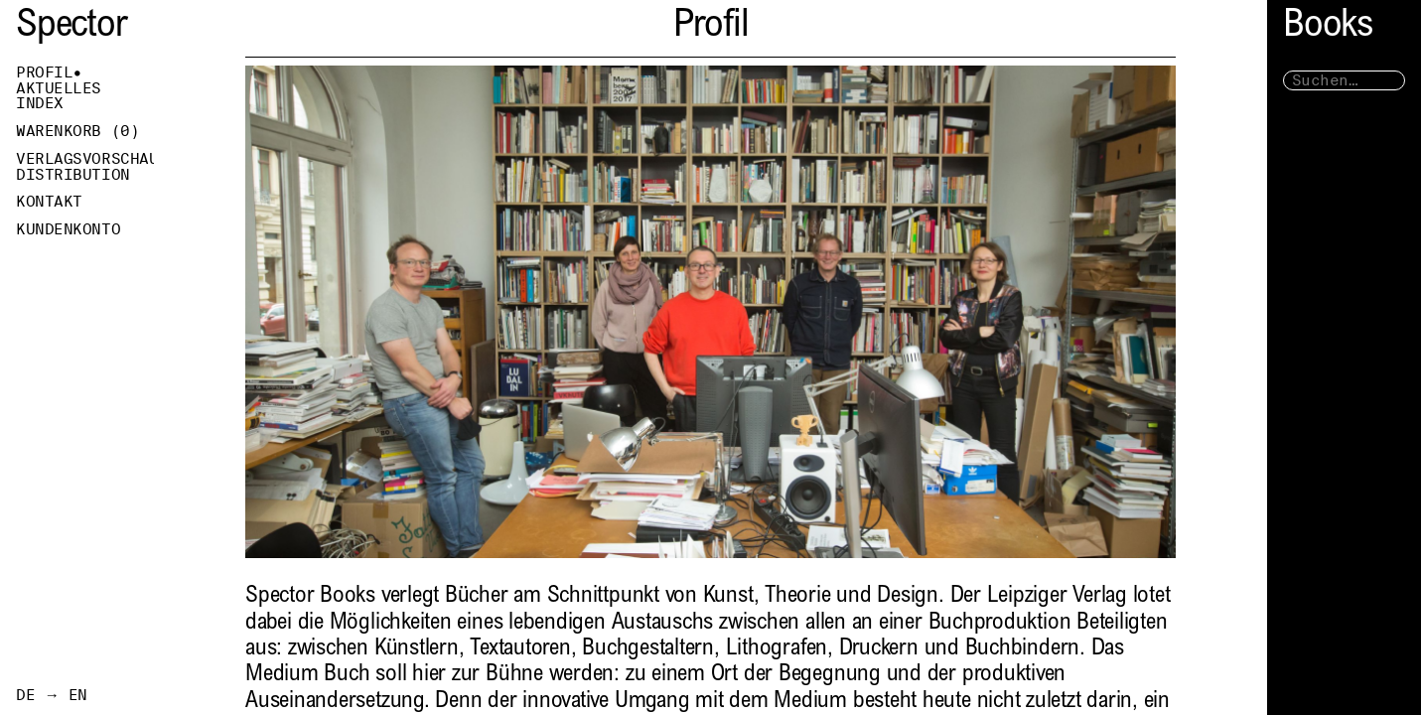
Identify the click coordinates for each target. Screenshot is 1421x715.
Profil (44, 72)
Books (1327, 27)
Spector (71, 27)
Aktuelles (58, 88)
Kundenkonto (68, 229)
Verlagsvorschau (85, 159)
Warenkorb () (77, 131)
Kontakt (49, 202)
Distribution (73, 175)
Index (40, 103)
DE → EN (51, 695)
